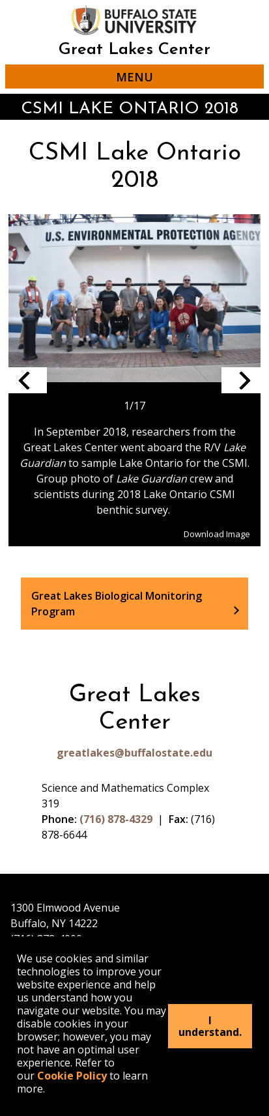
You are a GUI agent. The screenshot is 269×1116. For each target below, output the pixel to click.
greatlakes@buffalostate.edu (134, 753)
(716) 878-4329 (115, 819)
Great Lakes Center (134, 50)
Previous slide (27, 380)
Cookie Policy (72, 1075)
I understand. (210, 1026)
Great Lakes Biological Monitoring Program (116, 604)
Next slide (241, 380)
